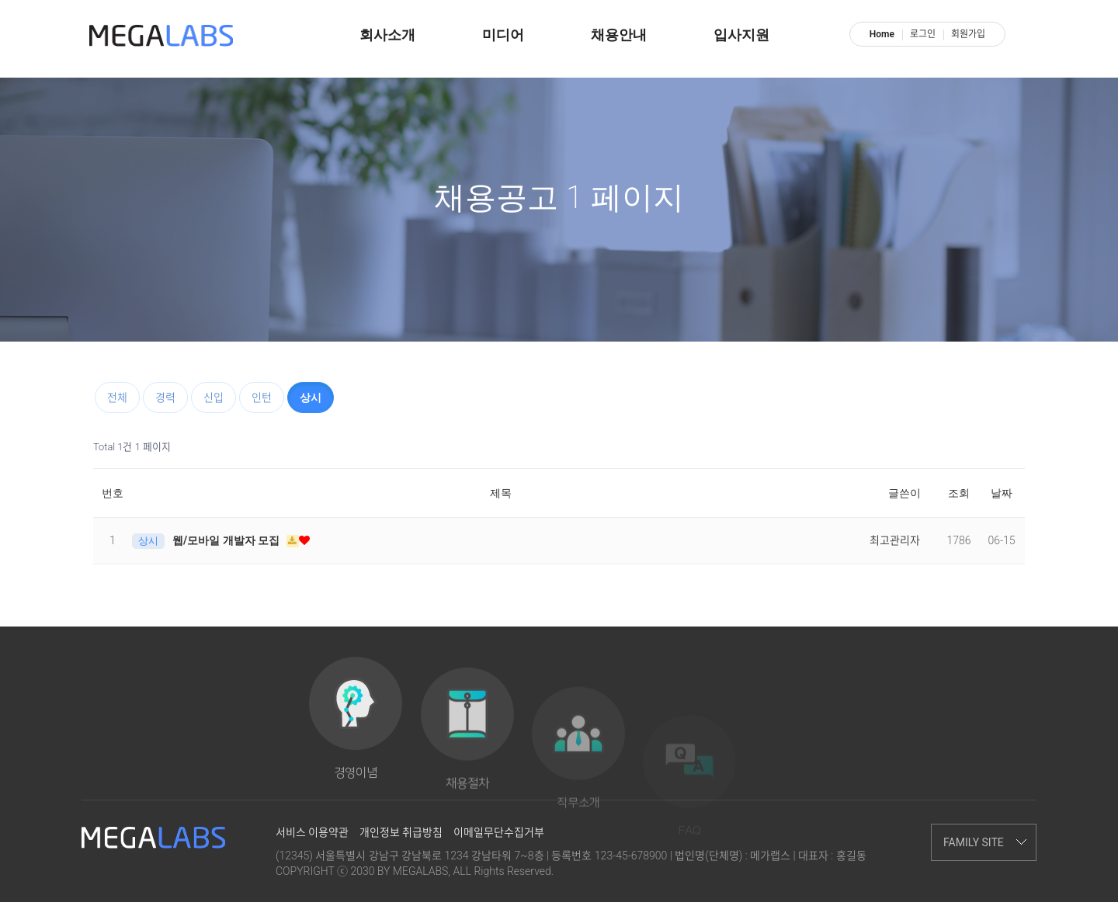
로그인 (923, 34)
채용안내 (619, 35)
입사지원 (741, 35)
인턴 (262, 397)
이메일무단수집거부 (498, 836)
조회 (959, 493)
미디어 (503, 35)
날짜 (1001, 493)
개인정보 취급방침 (401, 836)
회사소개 (387, 35)
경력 (165, 397)
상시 (310, 397)
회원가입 (968, 34)
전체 (117, 397)
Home (882, 34)
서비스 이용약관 (312, 836)
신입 (213, 397)
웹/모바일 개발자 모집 (227, 540)
